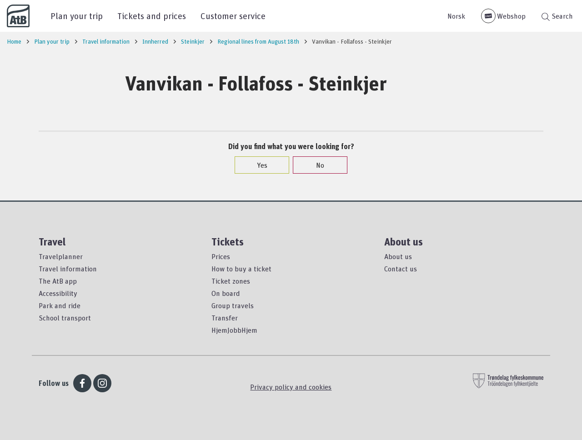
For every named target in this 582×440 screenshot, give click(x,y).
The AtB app (58, 280)
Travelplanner (61, 256)
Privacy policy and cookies (290, 386)
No (315, 165)
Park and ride (59, 305)
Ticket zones (230, 280)
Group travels (232, 305)
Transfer (224, 317)
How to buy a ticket (241, 268)
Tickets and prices (151, 15)
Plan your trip (76, 15)
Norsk (456, 15)
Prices (220, 256)
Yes (257, 165)
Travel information (68, 268)
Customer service (233, 15)
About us (398, 256)
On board (225, 293)
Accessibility (58, 293)
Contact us (400, 268)
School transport (65, 317)
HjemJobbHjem (234, 330)
